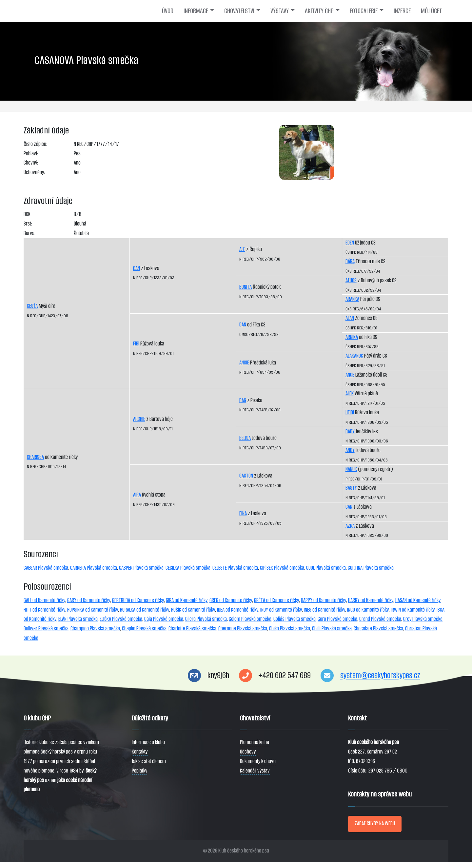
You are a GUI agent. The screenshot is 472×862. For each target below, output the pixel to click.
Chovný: (31, 163)
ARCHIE (139, 419)
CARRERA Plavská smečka (93, 568)
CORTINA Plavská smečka (371, 568)
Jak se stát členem (149, 761)
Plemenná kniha (254, 742)
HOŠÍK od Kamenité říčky (193, 610)
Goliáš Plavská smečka (294, 619)
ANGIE (244, 362)
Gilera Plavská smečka (206, 619)
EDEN (349, 242)
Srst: (28, 223)
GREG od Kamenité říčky (230, 600)
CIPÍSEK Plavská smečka (282, 568)
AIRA (137, 495)
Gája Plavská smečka (163, 619)
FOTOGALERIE (364, 10)
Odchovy (248, 751)
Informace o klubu (148, 742)
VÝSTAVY (279, 10)
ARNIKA (351, 337)
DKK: (27, 214)
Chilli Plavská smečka (332, 628)
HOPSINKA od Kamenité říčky (92, 610)
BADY (350, 431)
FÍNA (243, 513)
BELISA (245, 438)
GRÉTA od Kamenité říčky (276, 600)
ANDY (350, 450)
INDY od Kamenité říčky (281, 610)
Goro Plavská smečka (337, 619)
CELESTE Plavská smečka (235, 568)
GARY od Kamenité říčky (88, 600)
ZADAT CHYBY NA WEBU (375, 823)
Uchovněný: (34, 172)
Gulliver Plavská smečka (46, 628)
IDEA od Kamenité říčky (237, 610)
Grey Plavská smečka (422, 619)
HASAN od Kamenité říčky (418, 600)
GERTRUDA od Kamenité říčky (138, 600)
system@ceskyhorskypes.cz (380, 675)
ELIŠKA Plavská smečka (121, 619)
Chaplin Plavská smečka (144, 628)
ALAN (349, 318)
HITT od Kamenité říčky (44, 610)
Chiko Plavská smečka (289, 628)
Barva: (29, 233)
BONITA (245, 287)
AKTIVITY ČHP (319, 10)
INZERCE (402, 10)
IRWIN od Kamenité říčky (413, 610)
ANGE (349, 375)
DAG (242, 400)
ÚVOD (167, 10)
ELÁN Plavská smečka (78, 619)
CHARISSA (35, 457)
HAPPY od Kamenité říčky (323, 600)
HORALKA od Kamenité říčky (144, 610)
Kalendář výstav (255, 770)
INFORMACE (196, 10)
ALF (242, 249)
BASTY (351, 488)
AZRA (350, 526)
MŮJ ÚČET (431, 10)
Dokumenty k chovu (258, 761)
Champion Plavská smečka (95, 628)
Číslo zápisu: (35, 144)
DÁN (242, 324)
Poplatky (139, 770)
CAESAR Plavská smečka (46, 568)
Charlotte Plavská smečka (192, 628)
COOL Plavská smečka (326, 568)
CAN (136, 268)
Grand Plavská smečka (380, 619)
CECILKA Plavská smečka (188, 568)
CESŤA (32, 306)
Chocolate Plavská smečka (378, 628)
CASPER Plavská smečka (141, 568)
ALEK (349, 393)
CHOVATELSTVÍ (239, 10)
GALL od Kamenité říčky (44, 600)
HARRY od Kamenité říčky (370, 600)
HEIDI (349, 412)
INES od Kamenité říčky (324, 610)
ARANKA (352, 299)
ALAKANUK (354, 356)
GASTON (246, 476)
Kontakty (140, 751)
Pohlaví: (31, 153)
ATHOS (351, 280)
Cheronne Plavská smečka (242, 628)
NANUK (351, 469)
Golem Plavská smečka (250, 619)
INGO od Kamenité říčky (368, 610)
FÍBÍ (136, 343)
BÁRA (350, 261)
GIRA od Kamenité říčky (186, 600)
